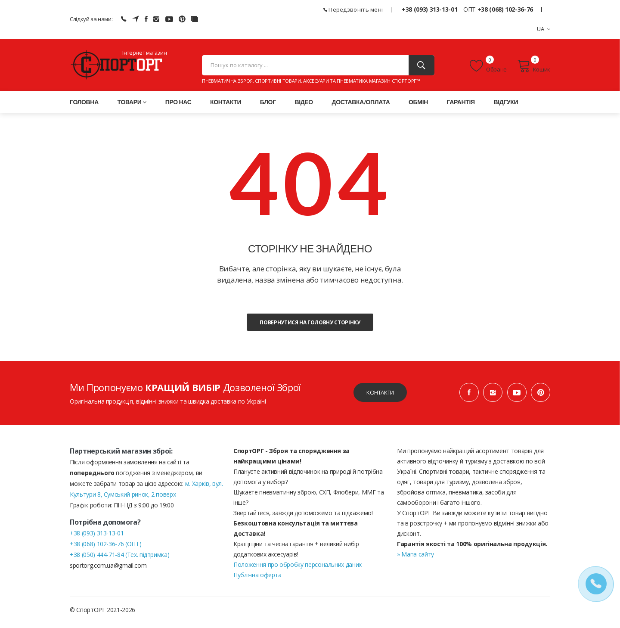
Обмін (418, 107)
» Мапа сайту (415, 559)
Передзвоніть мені (353, 9)
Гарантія (461, 107)
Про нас (178, 107)
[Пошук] (421, 68)
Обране (488, 68)
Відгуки (505, 107)
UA (543, 29)
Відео (303, 107)
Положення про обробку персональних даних (297, 570)
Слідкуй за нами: (91, 19)
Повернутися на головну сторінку (310, 327)
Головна (84, 107)
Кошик (533, 68)
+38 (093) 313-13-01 (429, 9)
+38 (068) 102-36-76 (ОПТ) (105, 549)
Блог (268, 107)
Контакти (225, 107)
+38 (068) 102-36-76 (505, 9)
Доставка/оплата (361, 107)
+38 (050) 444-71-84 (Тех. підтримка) (119, 560)
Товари (132, 107)
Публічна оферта (257, 580)
